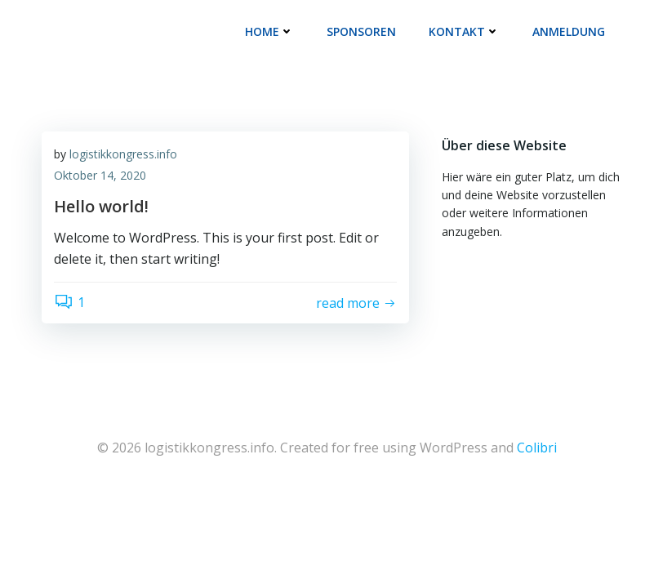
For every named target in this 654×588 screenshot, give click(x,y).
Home (269, 31)
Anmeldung (568, 31)
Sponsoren (361, 31)
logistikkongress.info (123, 154)
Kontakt (464, 31)
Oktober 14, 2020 (100, 175)
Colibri (537, 448)
